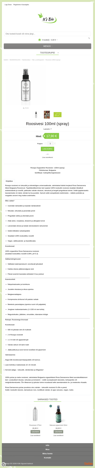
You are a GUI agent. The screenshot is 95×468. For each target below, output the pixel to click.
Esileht (6, 60)
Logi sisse (8, 5)
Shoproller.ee (88, 463)
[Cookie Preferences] (3, 464)
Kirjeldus (9, 181)
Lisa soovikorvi (47, 157)
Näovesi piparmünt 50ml (58, 425)
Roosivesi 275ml (35, 425)
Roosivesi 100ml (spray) (52, 60)
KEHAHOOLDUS (15, 60)
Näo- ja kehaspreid (38, 60)
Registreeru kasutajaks (21, 5)
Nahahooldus (26, 60)
